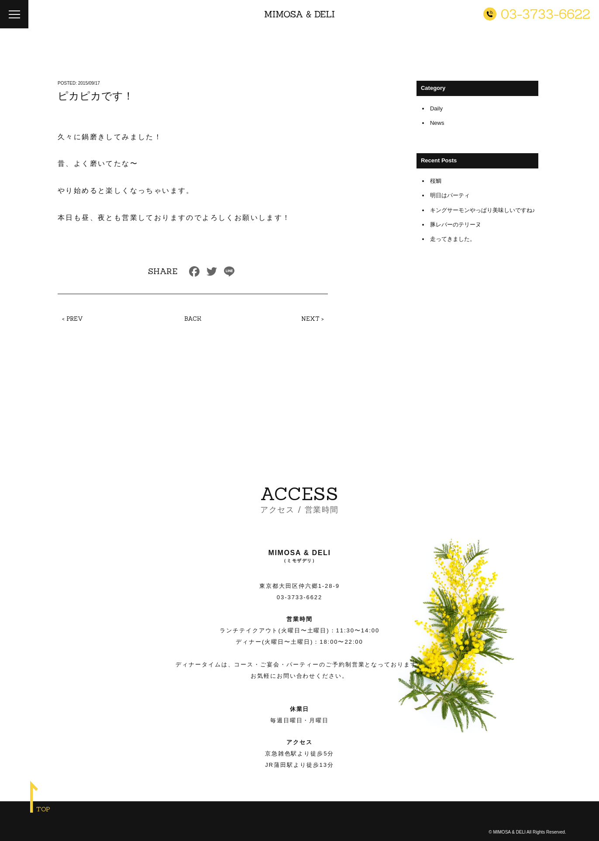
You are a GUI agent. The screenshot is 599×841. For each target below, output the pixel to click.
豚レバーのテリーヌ (455, 224)
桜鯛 (435, 181)
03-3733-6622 (299, 597)
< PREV (72, 319)
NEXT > (312, 319)
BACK (192, 319)
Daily (436, 108)
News (437, 123)
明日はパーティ (450, 195)
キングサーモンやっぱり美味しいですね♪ (482, 210)
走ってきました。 (452, 239)
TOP (43, 809)
